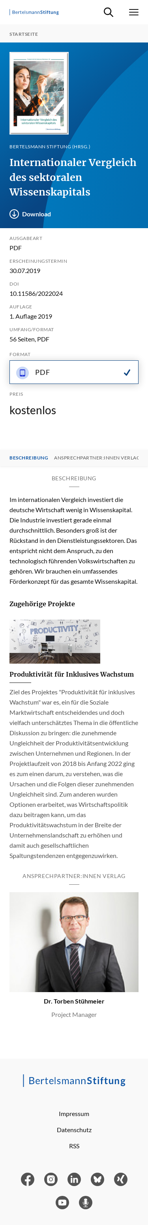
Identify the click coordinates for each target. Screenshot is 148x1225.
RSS (74, 1145)
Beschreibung (28, 458)
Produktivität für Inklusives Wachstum (71, 674)
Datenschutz (74, 1129)
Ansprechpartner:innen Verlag (97, 458)
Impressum (74, 1113)
